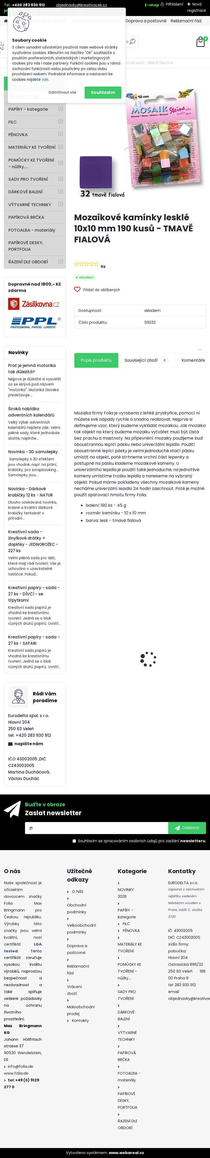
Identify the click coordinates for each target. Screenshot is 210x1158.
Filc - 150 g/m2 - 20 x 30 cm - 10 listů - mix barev (106, 681)
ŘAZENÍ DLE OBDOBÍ (28, 262)
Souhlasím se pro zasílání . (142, 841)
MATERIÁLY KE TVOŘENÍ (31, 147)
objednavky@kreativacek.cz (81, 5)
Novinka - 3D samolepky (33, 452)
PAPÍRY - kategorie (28, 109)
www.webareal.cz (126, 1152)
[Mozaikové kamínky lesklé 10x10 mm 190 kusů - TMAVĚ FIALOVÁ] (140, 142)
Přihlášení (174, 4)
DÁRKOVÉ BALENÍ (25, 192)
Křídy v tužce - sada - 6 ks (173, 668)
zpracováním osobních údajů (130, 841)
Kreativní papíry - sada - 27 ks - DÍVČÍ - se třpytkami (34, 594)
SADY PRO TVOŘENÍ (28, 179)
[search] (132, 44)
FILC (12, 122)
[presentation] (77, 650)
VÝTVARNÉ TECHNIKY (29, 205)
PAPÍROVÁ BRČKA (26, 217)
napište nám (28, 744)
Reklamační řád (186, 21)
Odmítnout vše (62, 92)
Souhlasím (103, 92)
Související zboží (147, 360)
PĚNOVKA (18, 135)
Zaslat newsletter (53, 813)
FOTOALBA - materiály (31, 230)
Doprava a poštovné (146, 21)
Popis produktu (96, 360)
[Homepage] (6, 21)
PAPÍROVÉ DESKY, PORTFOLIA (25, 246)
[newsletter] (187, 828)
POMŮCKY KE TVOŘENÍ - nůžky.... (31, 163)
